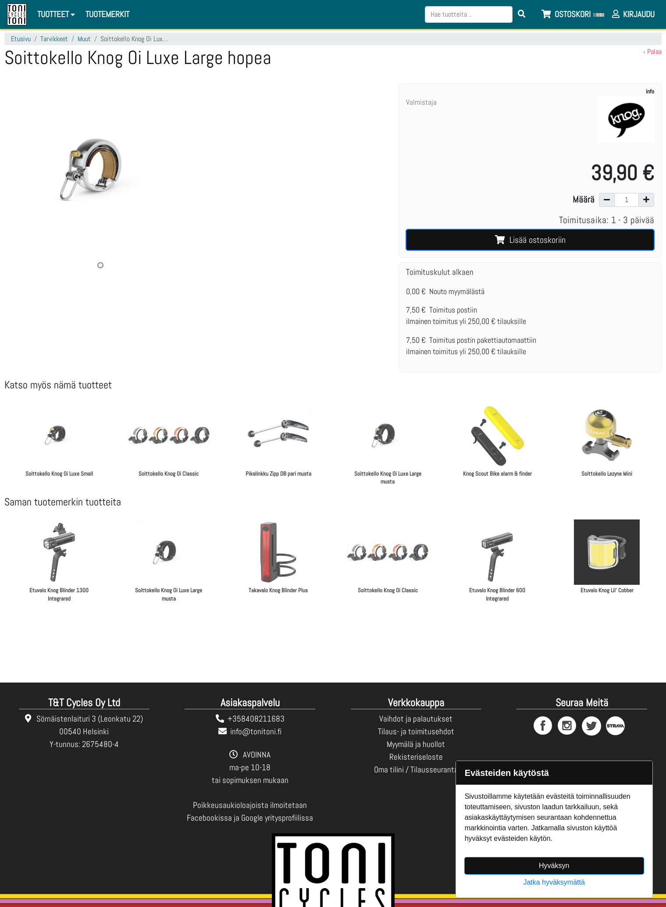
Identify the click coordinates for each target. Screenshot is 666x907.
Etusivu (21, 38)
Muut (84, 38)
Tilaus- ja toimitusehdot (416, 731)
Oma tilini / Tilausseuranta (416, 769)
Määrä (584, 199)
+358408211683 (256, 718)
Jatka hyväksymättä (554, 882)
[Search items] (521, 14)
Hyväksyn (554, 865)
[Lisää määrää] (646, 200)
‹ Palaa (652, 51)
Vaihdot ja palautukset (415, 718)
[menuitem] (108, 15)
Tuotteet (57, 14)
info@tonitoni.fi (255, 731)
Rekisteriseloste (416, 756)
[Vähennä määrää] (607, 200)
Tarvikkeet (54, 38)
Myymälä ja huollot (416, 744)
